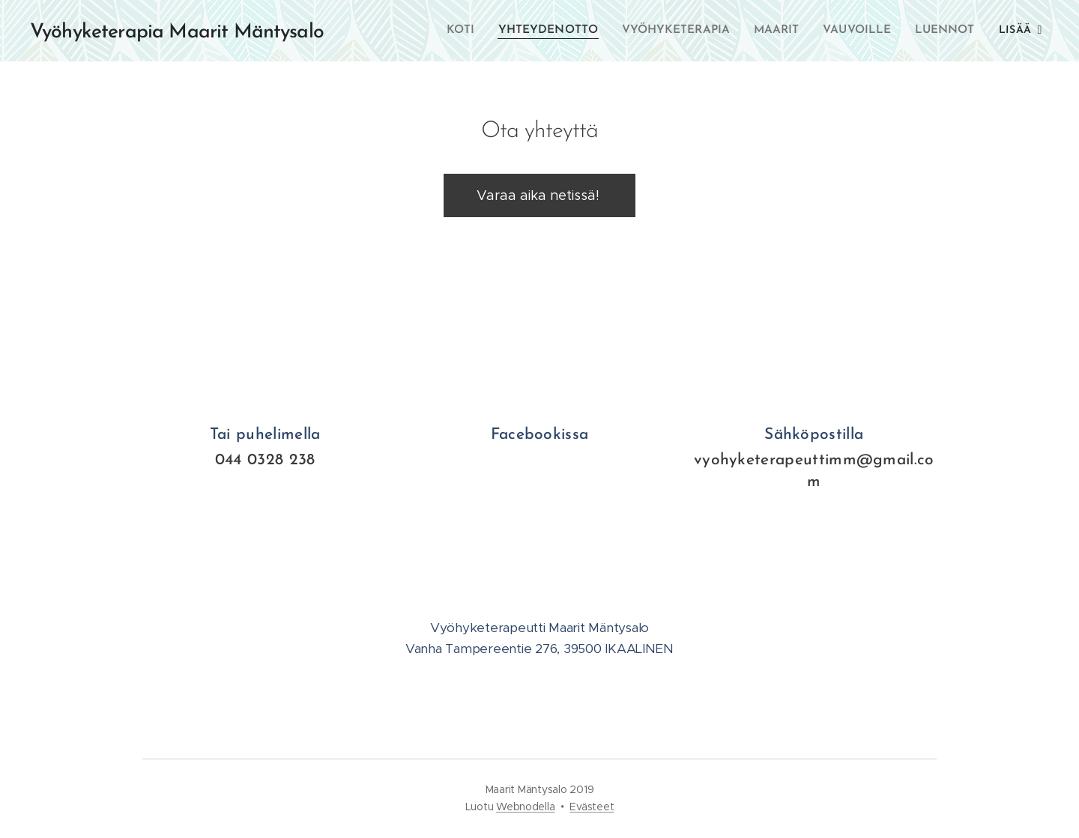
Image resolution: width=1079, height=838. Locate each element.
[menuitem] (466, 30)
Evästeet (591, 806)
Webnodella (525, 806)
